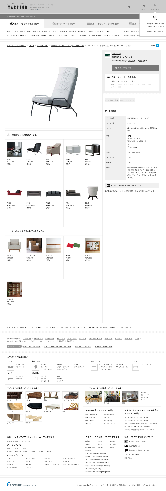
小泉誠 (112, 447)
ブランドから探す (132, 31)
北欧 (52, 396)
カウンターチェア (46, 369)
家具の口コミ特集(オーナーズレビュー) (142, 450)
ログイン (144, 7)
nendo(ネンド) (90, 447)
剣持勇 (100, 441)
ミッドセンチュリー (70, 396)
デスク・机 (46, 31)
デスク (47, 341)
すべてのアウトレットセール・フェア (19, 441)
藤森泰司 (100, 447)
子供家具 (72, 31)
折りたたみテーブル (122, 367)
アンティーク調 (15, 396)
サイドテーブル (121, 364)
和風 (70, 407)
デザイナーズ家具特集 (132, 454)
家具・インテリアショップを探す (104, 24)
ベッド (55, 31)
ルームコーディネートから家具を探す (57, 346)
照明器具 (81, 31)
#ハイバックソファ (127, 100)
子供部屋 (143, 392)
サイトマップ (99, 485)
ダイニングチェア (63, 367)
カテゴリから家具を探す (31, 346)
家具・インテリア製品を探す (26, 24)
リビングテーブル (105, 369)
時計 (108, 31)
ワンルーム (144, 397)
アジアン (15, 407)
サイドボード (89, 420)
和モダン (34, 419)
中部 (16, 448)
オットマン (118, 338)
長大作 (87, 444)
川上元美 (113, 444)
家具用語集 (128, 458)
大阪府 (33, 451)
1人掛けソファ (27, 338)
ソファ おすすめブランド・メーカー (136, 417)
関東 (113, 84)
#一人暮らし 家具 (112, 100)
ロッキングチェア (63, 369)
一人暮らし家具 (90, 417)
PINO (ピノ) (116, 54)
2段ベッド (19, 378)
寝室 (130, 397)
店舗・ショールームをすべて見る (123, 81)
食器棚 (59, 378)
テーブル (36, 31)
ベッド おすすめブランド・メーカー (136, 420)
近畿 (24, 448)
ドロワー (106, 417)
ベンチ (76, 364)
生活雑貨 (83, 36)
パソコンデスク (146, 364)
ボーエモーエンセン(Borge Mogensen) (97, 472)
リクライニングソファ (95, 338)
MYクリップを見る (156, 31)
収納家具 (63, 31)
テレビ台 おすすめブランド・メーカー (137, 426)
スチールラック (109, 414)
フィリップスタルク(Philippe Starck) (97, 462)
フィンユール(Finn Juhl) (93, 469)
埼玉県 (25, 451)
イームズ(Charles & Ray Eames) (95, 453)
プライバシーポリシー (150, 485)
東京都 (9, 451)
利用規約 (122, 485)
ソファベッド (108, 338)
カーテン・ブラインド (96, 31)
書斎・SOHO (145, 395)
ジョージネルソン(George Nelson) (96, 456)
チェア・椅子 (25, 31)
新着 (8, 31)
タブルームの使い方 (84, 485)
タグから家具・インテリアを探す (99, 410)
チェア (33, 341)
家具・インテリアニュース (137, 441)
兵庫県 (41, 451)
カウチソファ (61, 338)
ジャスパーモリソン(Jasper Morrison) (97, 465)
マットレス (19, 376)
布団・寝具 (48, 461)
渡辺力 (100, 444)
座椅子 (59, 364)
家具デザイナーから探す (103, 346)
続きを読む (134, 147)
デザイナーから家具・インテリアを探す (102, 437)
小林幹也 (88, 450)
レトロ (34, 396)
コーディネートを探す (65, 24)
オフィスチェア (79, 367)
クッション (29, 467)
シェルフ (60, 381)
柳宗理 (87, 441)
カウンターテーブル (105, 367)
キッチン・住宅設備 (111, 36)
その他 (137, 338)
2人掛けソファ (38, 338)
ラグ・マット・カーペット (17, 36)
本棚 (58, 376)
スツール (43, 364)
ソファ (15, 31)
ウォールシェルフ (109, 424)
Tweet (152, 45)
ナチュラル (15, 419)
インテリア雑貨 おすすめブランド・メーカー (139, 429)
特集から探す (130, 36)
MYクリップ (155, 7)
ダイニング (112, 397)
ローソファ (82, 338)
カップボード (108, 420)
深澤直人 (113, 441)
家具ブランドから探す (83, 346)
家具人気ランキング (135, 446)
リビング (93, 397)
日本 (129, 157)
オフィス (143, 399)
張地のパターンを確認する (137, 141)
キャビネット (45, 381)
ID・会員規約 (111, 485)
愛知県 (49, 451)
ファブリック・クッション (67, 36)
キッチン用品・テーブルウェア (42, 36)
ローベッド (89, 424)
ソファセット (128, 338)
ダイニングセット (69, 458)
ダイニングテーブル (105, 364)
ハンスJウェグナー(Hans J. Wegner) (97, 459)
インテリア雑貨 (95, 36)
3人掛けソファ (49, 338)
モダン (34, 407)
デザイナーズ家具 (91, 414)
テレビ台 (43, 376)
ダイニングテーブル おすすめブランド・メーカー (141, 423)
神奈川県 (18, 451)
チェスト (43, 378)
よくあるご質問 (134, 485)
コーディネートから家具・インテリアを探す (104, 388)
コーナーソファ (72, 338)
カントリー (52, 407)
